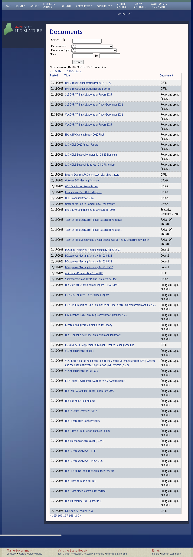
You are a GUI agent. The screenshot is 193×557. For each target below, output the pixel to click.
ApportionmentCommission (160, 5)
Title (73, 75)
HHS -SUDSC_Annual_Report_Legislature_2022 (95, 407)
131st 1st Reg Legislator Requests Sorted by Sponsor (99, 228)
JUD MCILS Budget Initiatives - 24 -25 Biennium (96, 166)
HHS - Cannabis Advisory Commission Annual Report (98, 347)
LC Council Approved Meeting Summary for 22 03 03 (98, 258)
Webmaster (175, 553)
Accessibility (77, 553)
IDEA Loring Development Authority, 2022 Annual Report (101, 397)
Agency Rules (35, 553)
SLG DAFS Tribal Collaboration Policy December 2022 (100, 105)
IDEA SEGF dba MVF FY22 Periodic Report (93, 307)
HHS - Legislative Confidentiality (88, 437)
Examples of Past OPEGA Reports (89, 195)
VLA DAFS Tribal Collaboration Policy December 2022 (100, 115)
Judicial (22, 553)
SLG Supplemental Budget (85, 363)
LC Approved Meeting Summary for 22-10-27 (95, 277)
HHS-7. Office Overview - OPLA (87, 427)
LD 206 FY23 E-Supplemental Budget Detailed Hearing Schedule (105, 357)
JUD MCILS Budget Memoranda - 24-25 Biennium (97, 156)
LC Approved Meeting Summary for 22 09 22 (94, 271)
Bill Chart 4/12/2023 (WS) (85, 527)
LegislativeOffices (49, 6)
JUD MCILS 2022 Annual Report (87, 145)
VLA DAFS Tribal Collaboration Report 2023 (94, 125)
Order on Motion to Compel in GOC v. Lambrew (96, 208)
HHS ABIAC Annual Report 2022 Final (90, 135)
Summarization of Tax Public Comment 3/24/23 (97, 290)
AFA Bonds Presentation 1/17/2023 (90, 284)
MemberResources (123, 5)
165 (54, 71)
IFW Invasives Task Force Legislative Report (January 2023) (102, 327)
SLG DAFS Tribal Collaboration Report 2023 (94, 95)
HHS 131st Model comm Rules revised (91, 507)
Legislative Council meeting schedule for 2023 (96, 214)
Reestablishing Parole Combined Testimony (94, 337)
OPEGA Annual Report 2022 (85, 201)
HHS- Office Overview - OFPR (86, 467)
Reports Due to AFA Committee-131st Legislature (98, 176)
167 (65, 71)
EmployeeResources (140, 5)
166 (59, 71)
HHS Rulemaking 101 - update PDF (89, 517)
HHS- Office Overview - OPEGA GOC (90, 477)
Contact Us (124, 13)
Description (175, 75)
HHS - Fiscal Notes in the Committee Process (95, 487)
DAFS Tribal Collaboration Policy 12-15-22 (94, 83)
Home (8, 6)
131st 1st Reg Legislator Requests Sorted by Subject (99, 238)
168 (71, 71)
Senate (20, 6)
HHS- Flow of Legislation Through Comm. (93, 447)
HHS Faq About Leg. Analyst (86, 417)
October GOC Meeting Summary (88, 182)
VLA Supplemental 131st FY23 (87, 387)
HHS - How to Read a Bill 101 (86, 497)
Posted (60, 75)
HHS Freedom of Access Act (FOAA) (90, 457)
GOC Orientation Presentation (87, 188)
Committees (84, 6)
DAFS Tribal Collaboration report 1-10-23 (93, 89)
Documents (104, 6)
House (34, 6)
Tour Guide (63, 553)
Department (156, 75)
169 (76, 71)
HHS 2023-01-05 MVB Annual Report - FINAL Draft (97, 297)
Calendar (66, 6)
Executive (12, 553)
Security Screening (94, 553)
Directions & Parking (116, 553)
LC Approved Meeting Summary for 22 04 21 (94, 265)
